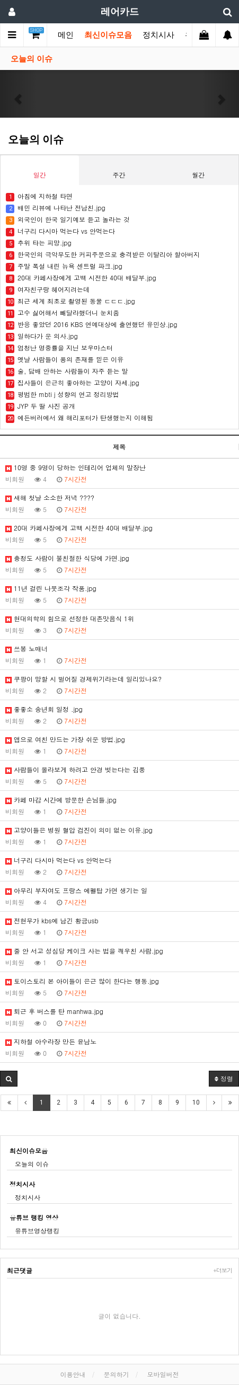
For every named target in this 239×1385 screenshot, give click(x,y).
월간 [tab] (198, 174)
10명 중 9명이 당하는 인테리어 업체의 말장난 (75, 467)
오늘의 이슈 (31, 59)
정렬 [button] (224, 1078)
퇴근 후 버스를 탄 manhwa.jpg (54, 1011)
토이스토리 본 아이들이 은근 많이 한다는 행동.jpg (82, 980)
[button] (18, 94)
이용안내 (72, 1374)
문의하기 (116, 1374)
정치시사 (158, 35)
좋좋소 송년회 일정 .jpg (44, 708)
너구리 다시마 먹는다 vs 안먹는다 (58, 859)
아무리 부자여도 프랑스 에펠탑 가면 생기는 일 (76, 890)
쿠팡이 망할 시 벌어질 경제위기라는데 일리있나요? (83, 678)
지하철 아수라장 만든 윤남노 (50, 1041)
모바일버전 (163, 1374)
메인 (66, 35)
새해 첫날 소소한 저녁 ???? (49, 497)
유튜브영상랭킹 (37, 1230)
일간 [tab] (39, 174)
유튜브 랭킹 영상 (34, 1217)
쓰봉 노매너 (26, 648)
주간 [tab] (118, 174)
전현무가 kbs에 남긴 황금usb (52, 920)
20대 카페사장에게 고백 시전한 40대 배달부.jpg (79, 527)
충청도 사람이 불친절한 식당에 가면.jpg (67, 557)
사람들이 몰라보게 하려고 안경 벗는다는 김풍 (75, 769)
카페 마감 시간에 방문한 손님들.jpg (61, 799)
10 (196, 1102)
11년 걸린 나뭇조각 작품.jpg (50, 588)
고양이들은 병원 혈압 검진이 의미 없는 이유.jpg (79, 829)
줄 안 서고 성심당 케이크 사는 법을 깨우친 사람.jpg (84, 950)
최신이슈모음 (108, 35)
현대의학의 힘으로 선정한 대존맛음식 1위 (69, 618)
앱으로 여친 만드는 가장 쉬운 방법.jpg (65, 739)
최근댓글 (19, 1270)
